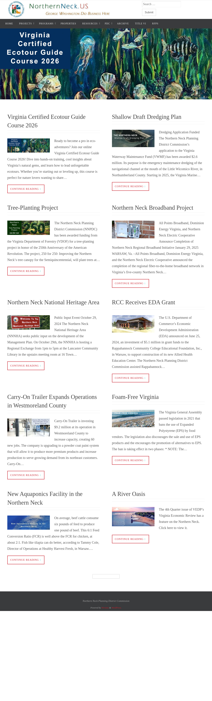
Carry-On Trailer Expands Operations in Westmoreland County (48, 414)
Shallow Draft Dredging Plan (153, 116)
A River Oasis (132, 512)
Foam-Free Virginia (140, 406)
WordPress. (116, 626)
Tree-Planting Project (37, 208)
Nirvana (105, 626)
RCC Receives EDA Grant (150, 311)
